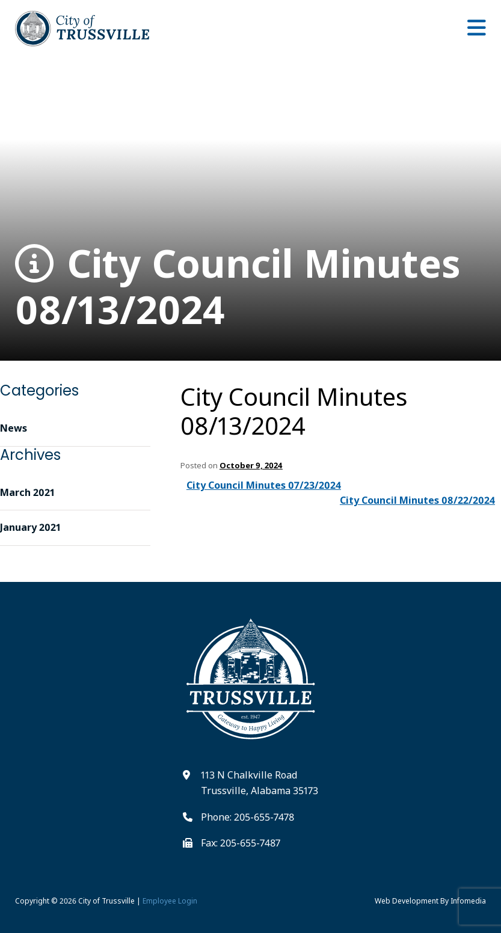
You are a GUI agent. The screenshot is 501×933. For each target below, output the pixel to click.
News (13, 428)
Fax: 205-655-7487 (240, 842)
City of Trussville (106, 901)
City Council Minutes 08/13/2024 (238, 286)
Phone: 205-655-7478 (247, 817)
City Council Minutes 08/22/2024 (417, 500)
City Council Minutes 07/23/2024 (263, 485)
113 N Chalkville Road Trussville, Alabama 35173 (259, 782)
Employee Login (170, 901)
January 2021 (30, 527)
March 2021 (27, 492)
